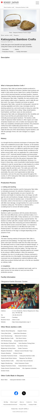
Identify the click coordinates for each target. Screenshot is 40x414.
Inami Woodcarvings (7, 336)
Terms (35, 402)
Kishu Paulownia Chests (22, 363)
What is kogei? (13, 402)
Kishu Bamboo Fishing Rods (27, 343)
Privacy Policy (22, 404)
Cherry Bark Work (6, 333)
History (17, 49)
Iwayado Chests (22, 331)
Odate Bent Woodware (19, 333)
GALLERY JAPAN (24, 408)
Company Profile (32, 404)
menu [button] (37, 2)
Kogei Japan (1, 7)
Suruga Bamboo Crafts (20, 341)
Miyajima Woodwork (6, 351)
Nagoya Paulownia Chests (8, 366)
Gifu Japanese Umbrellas (29, 368)
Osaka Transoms (23, 348)
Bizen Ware (4, 379)
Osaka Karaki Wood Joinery (9, 358)
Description (5, 49)
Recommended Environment (10, 404)
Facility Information (21, 51)
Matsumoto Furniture (21, 336)
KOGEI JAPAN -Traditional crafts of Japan (9, 3)
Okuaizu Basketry (6, 353)
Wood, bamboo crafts (9, 7)
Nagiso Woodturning (7, 363)
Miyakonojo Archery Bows (8, 348)
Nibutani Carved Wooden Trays (23, 351)
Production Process (7, 51)
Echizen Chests (17, 353)
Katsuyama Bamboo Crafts (27, 355)
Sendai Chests (5, 370)
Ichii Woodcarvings (6, 341)
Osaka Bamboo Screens (25, 366)
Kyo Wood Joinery (22, 346)
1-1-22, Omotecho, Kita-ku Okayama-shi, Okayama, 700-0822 (25, 311)
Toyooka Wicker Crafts (7, 360)
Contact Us (29, 402)
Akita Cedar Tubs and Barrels (24, 360)
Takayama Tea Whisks (25, 358)
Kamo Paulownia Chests (8, 346)
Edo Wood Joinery (21, 338)
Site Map (6, 402)
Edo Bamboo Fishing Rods (8, 343)
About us (22, 402)
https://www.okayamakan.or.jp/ (21, 322)
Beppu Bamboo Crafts (7, 338)
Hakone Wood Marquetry (8, 331)
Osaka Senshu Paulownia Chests (10, 368)
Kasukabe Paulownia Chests (9, 355)
